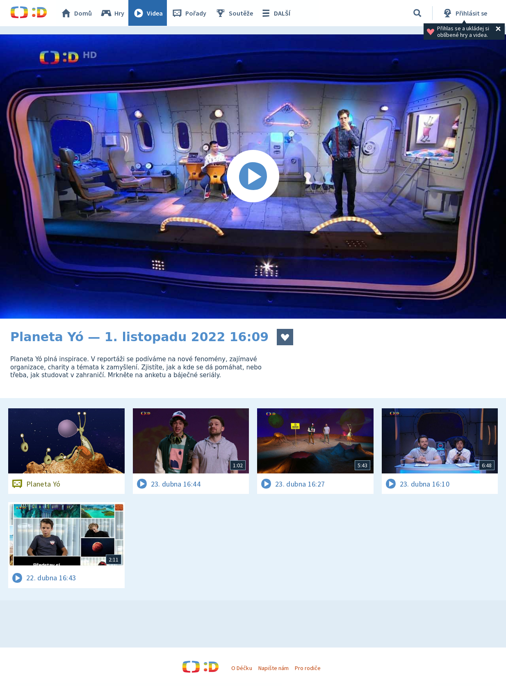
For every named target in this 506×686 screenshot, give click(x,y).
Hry (112, 13)
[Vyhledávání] (417, 13)
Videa (148, 13)
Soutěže (234, 13)
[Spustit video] (253, 176)
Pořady (189, 13)
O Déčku (241, 668)
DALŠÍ (275, 13)
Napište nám (273, 668)
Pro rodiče (308, 668)
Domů (76, 13)
